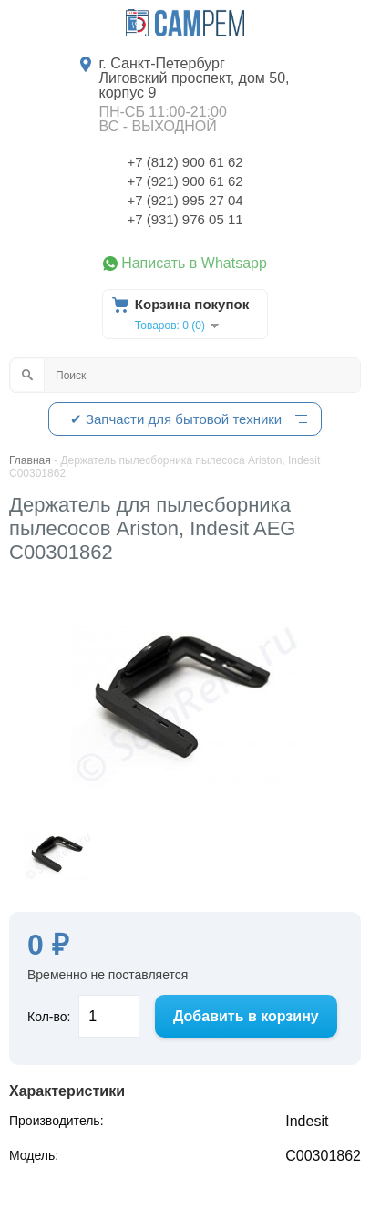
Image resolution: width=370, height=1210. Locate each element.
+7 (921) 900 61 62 (184, 181)
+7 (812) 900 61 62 (184, 162)
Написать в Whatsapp (194, 263)
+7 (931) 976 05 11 (184, 219)
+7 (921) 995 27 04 (184, 200)
